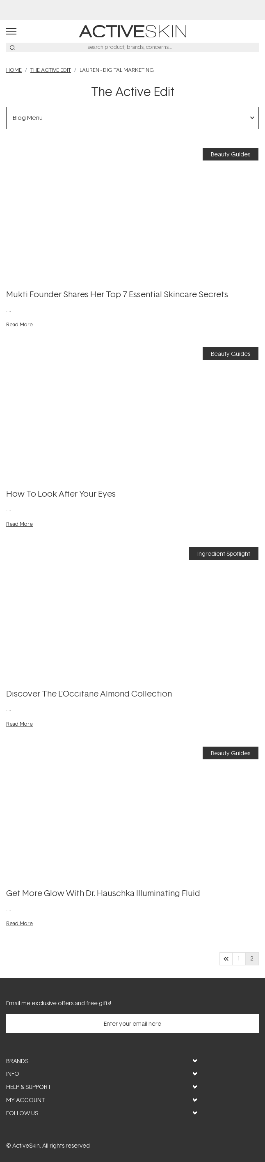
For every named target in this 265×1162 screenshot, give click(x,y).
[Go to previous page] (226, 958)
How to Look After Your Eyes (61, 493)
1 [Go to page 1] (239, 959)
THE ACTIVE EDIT (50, 69)
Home (14, 69)
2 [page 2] (252, 959)
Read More (19, 324)
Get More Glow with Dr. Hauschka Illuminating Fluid (103, 892)
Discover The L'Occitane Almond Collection (89, 693)
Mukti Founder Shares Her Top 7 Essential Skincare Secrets (117, 294)
